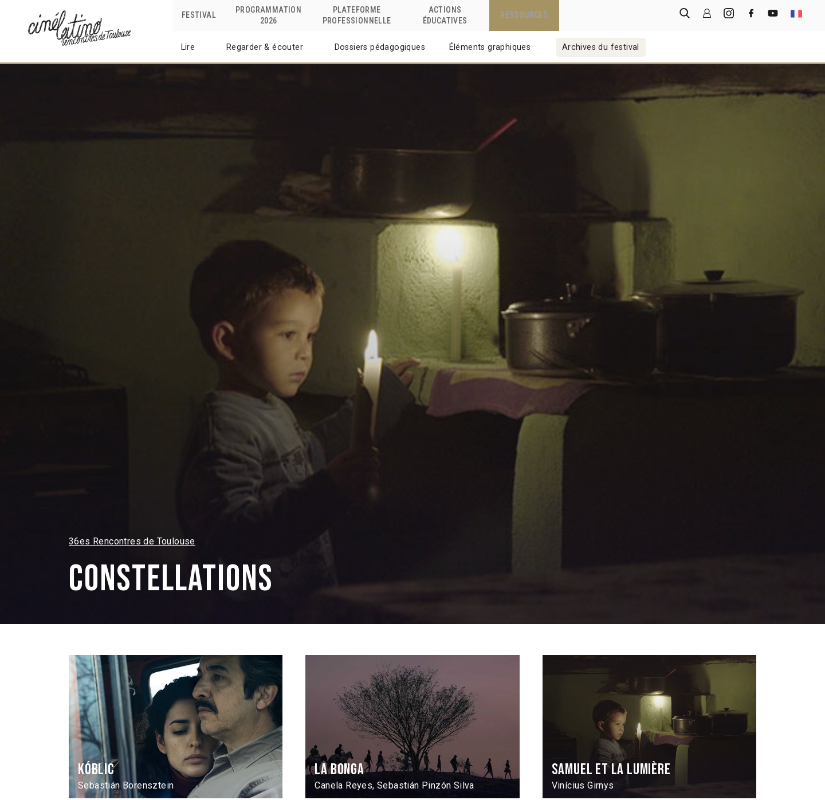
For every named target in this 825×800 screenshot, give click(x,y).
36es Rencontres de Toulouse (132, 541)
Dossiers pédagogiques (380, 47)
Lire (188, 47)
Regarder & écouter (264, 47)
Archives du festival (600, 47)
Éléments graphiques (490, 47)
